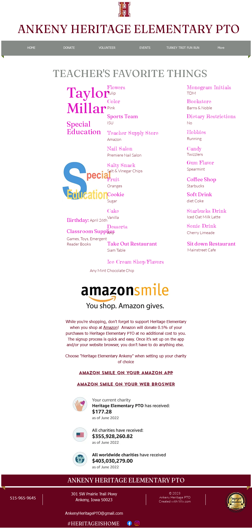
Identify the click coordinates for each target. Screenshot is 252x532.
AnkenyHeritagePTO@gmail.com (94, 514)
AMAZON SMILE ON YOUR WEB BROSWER (126, 384)
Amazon (110, 328)
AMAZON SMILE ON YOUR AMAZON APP (126, 372)
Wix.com (184, 501)
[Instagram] (137, 523)
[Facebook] (129, 523)
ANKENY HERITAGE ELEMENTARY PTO (129, 29)
